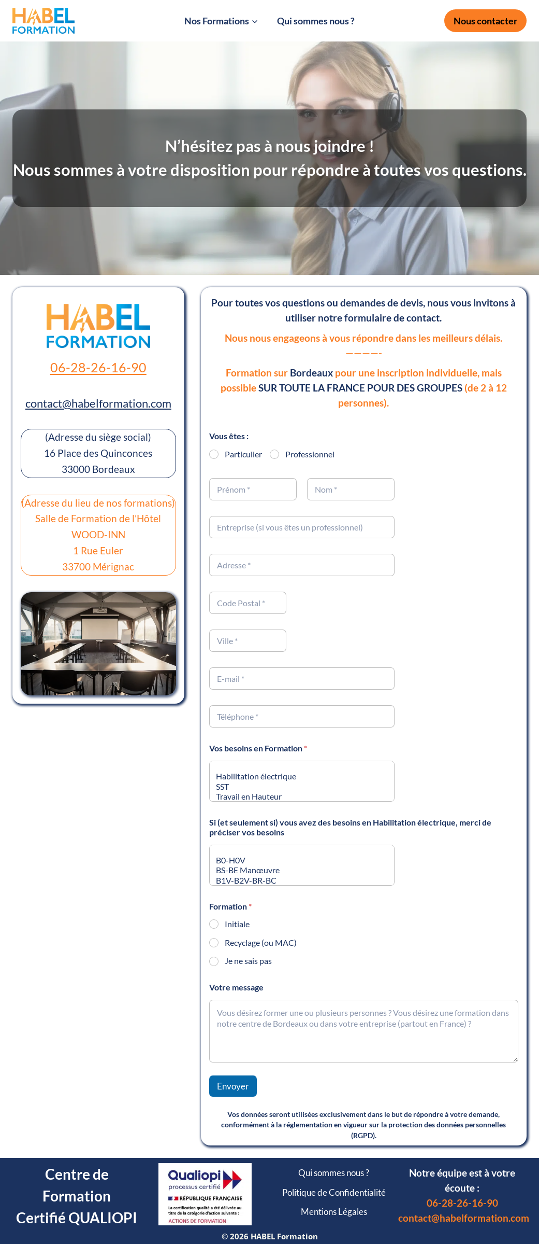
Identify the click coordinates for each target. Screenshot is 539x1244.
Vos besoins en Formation (258, 748)
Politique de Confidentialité (334, 1192)
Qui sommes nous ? (316, 20)
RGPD (363, 1135)
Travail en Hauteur (299, 796)
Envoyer (233, 1086)
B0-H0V (299, 860)
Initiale (237, 924)
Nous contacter (485, 20)
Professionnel (309, 454)
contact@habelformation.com (98, 403)
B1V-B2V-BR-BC (299, 880)
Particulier (243, 454)
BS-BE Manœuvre (299, 870)
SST (299, 786)
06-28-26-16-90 (98, 367)
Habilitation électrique (299, 776)
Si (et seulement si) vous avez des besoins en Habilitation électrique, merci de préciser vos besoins (350, 827)
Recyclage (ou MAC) (261, 942)
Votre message (236, 987)
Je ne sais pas (248, 961)
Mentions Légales (334, 1211)
